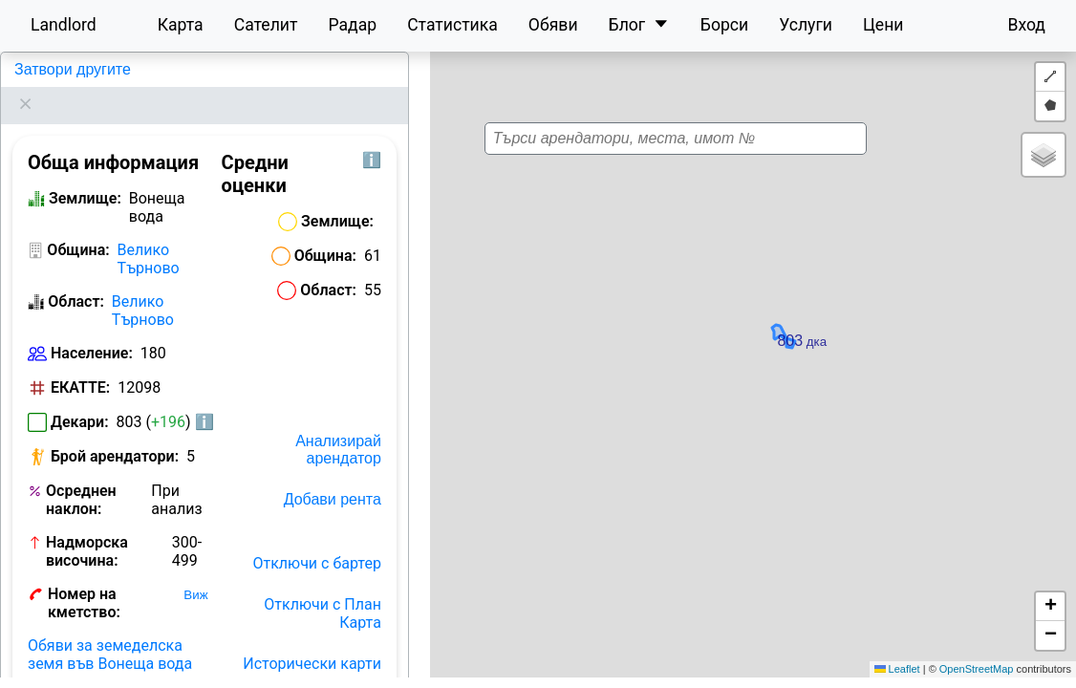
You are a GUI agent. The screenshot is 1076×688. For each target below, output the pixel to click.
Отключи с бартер (317, 539)
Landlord (64, 24)
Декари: (80, 398)
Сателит (266, 24)
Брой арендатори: (115, 432)
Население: (92, 329)
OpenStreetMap (976, 669)
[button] (732, 355)
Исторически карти (312, 640)
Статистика (452, 24)
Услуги (805, 24)
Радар (352, 24)
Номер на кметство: (84, 579)
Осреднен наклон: (81, 476)
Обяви (553, 24)
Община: (78, 226)
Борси (724, 24)
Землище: (85, 174)
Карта (181, 24)
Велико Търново (149, 235)
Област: (76, 278)
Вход (1026, 24)
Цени (883, 24)
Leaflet (897, 669)
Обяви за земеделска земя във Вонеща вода (110, 631)
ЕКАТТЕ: (80, 364)
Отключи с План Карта (322, 589)
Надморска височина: (87, 527)
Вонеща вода (60, 69)
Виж (195, 571)
